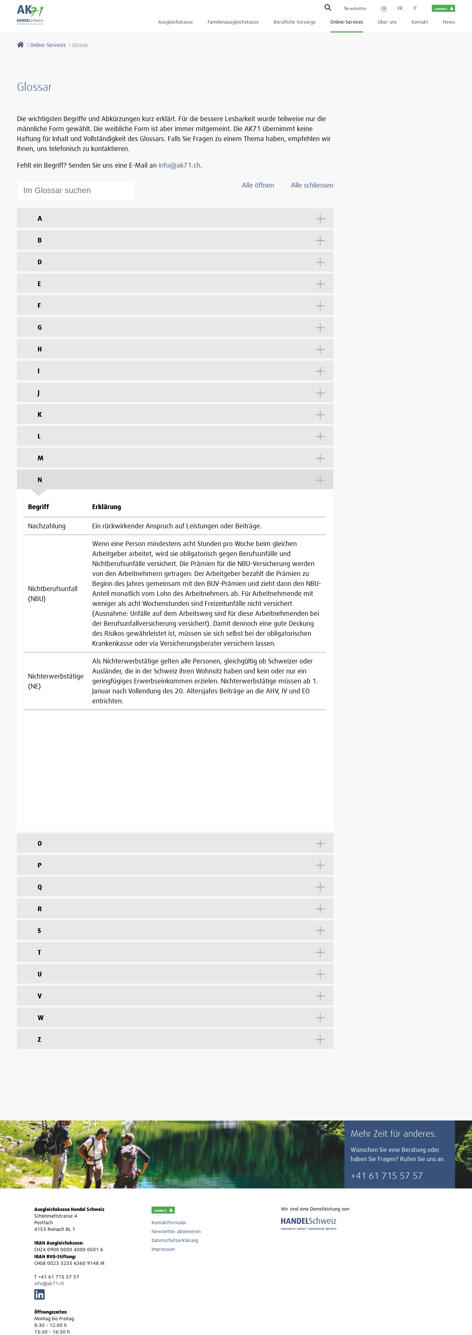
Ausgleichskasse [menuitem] (175, 22)
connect (443, 8)
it (415, 8)
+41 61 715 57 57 (387, 1062)
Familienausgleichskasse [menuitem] (233, 22)
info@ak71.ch (179, 165)
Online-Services (48, 45)
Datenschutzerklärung (175, 1126)
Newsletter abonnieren (176, 1117)
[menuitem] (355, 8)
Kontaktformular (169, 1109)
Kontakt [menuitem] (420, 22)
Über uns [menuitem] (387, 22)
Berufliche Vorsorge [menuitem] (295, 22)
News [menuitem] (449, 22)
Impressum (163, 1135)
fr (400, 8)
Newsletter (355, 8)
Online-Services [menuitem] (346, 22)
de (384, 8)
